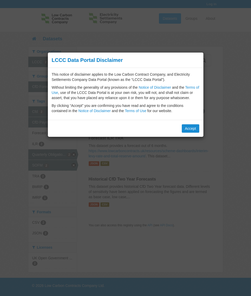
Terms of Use (135, 111)
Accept (190, 128)
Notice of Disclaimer (155, 87)
